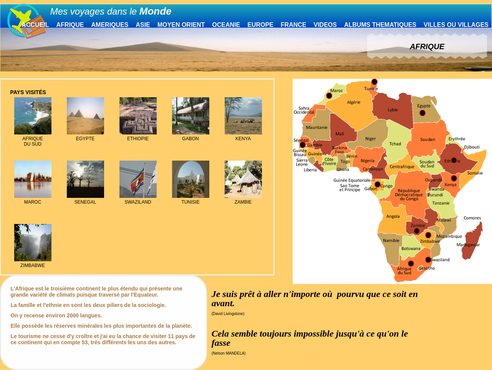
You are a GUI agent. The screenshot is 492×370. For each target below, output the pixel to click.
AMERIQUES (110, 25)
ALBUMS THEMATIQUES (380, 25)
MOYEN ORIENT (181, 25)
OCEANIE (226, 25)
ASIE (143, 25)
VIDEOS (324, 25)
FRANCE (293, 25)
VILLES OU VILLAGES (456, 25)
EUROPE (260, 25)
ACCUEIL (35, 25)
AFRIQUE (70, 25)
